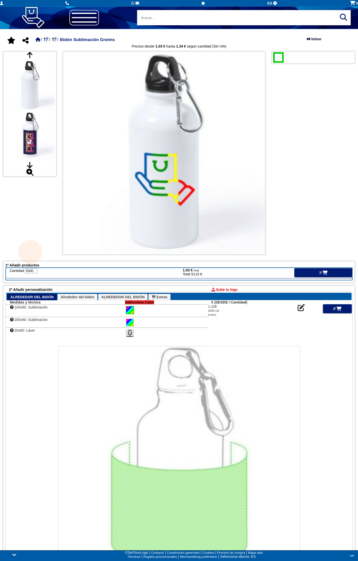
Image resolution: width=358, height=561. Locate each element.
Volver (314, 39)
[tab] (32, 297)
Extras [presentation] (160, 297)
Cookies (208, 553)
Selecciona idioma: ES (238, 557)
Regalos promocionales (160, 557)
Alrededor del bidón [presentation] (77, 297)
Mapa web (255, 553)
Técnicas (134, 557)
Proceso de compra (231, 553)
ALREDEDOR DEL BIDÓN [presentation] (32, 297)
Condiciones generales (183, 553)
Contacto (157, 553)
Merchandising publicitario (198, 557)
